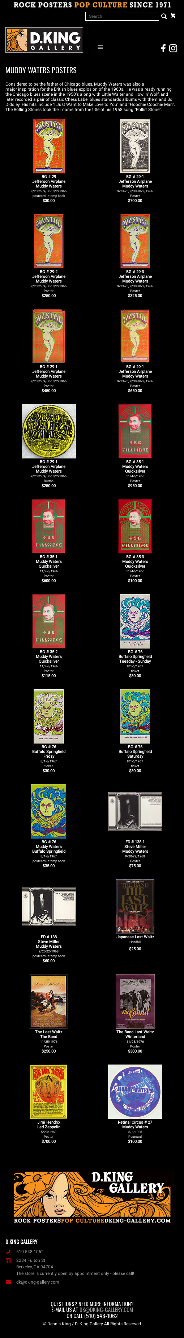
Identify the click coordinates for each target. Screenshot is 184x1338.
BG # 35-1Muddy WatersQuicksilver (135, 471)
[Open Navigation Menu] (102, 47)
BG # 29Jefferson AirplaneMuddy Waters (49, 186)
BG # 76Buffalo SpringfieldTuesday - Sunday (135, 661)
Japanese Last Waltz (135, 939)
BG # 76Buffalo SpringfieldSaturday (135, 756)
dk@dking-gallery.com (32, 1282)
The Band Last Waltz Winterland (135, 1039)
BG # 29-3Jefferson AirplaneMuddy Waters (135, 281)
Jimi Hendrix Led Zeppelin (48, 1129)
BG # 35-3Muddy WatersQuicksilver (135, 566)
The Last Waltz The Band (48, 1039)
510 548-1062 (24, 1251)
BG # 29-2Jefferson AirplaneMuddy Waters (49, 281)
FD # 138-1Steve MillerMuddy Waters (135, 851)
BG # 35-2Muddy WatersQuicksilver (49, 661)
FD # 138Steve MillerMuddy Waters (49, 946)
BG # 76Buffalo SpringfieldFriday (48, 756)
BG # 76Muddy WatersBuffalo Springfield (48, 851)
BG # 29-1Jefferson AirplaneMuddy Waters (135, 186)
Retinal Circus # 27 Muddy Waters (135, 1129)
